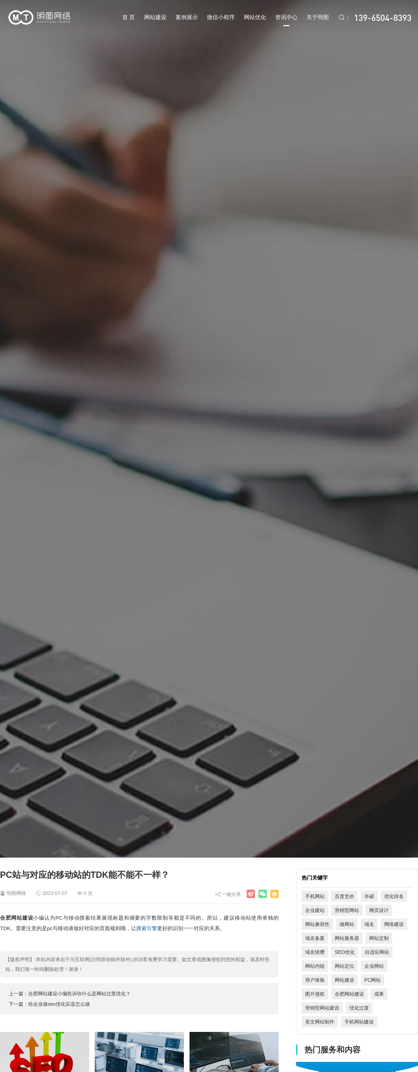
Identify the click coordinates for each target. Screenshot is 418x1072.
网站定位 (344, 966)
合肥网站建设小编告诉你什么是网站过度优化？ (79, 993)
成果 (379, 994)
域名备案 (315, 938)
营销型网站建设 (322, 1008)
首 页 (128, 17)
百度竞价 (344, 896)
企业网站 (374, 966)
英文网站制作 (319, 1022)
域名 (369, 924)
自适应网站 (377, 952)
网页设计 (379, 910)
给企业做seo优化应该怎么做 (59, 1004)
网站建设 (155, 17)
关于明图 (318, 17)
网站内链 (315, 966)
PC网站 (372, 980)
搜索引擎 (146, 928)
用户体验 (315, 980)
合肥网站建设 (349, 994)
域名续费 (315, 952)
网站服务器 (347, 938)
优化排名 (394, 896)
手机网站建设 (359, 1022)
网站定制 (379, 938)
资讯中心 (286, 20)
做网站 (347, 924)
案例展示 (187, 17)
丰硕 (369, 896)
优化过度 (359, 1008)
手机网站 (315, 896)
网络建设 (394, 924)
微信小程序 (221, 17)
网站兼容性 (317, 924)
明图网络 (16, 893)
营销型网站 (347, 910)
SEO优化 (345, 952)
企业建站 (315, 910)
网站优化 (255, 17)
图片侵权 (315, 994)
